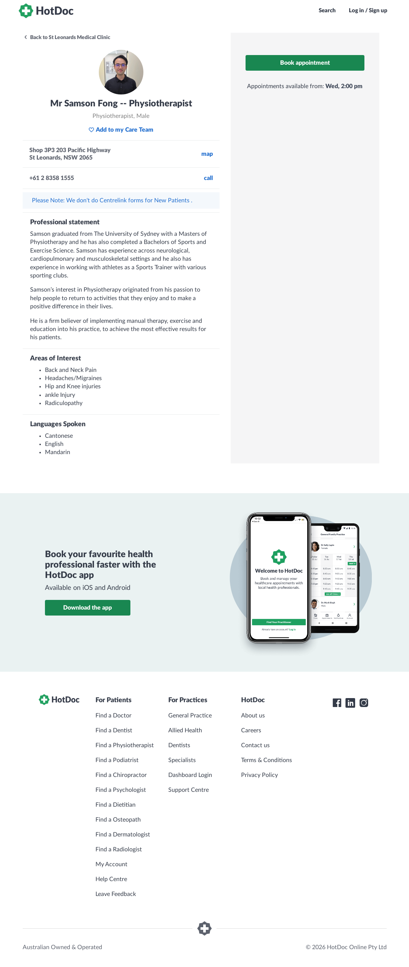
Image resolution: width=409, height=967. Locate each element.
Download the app (87, 608)
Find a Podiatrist (117, 760)
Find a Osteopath (118, 820)
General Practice (190, 716)
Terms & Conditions (266, 760)
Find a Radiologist (118, 849)
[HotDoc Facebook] (337, 703)
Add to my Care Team (120, 130)
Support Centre (188, 790)
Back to (66, 37)
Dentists (179, 745)
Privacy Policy (259, 775)
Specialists (182, 760)
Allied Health (185, 730)
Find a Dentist (113, 730)
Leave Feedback (115, 894)
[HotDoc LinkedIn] (350, 703)
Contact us (255, 745)
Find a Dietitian (115, 805)
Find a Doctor (113, 716)
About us (253, 716)
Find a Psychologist (120, 790)
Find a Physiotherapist (124, 745)
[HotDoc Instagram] (363, 703)
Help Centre (111, 879)
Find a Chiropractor (121, 775)
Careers (251, 730)
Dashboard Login (190, 775)
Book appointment (305, 63)
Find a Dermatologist (122, 835)
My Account (111, 864)
